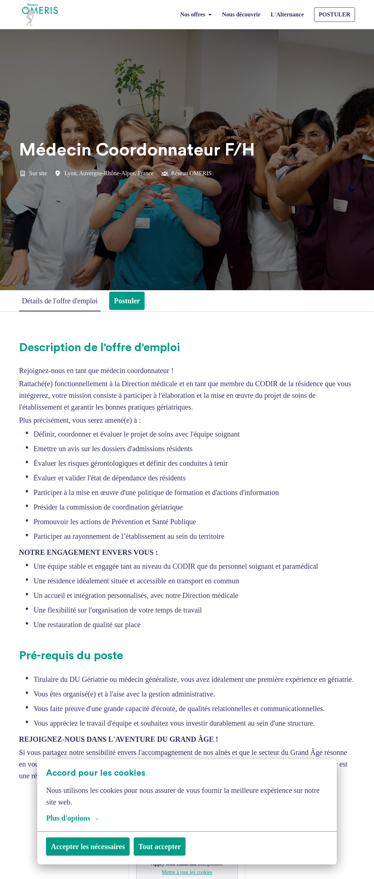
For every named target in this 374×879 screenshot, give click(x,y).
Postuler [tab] (140, 300)
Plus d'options (75, 818)
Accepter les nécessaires (96, 846)
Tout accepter (179, 846)
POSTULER (334, 14)
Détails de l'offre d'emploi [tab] (65, 300)
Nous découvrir (236, 14)
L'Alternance (286, 14)
